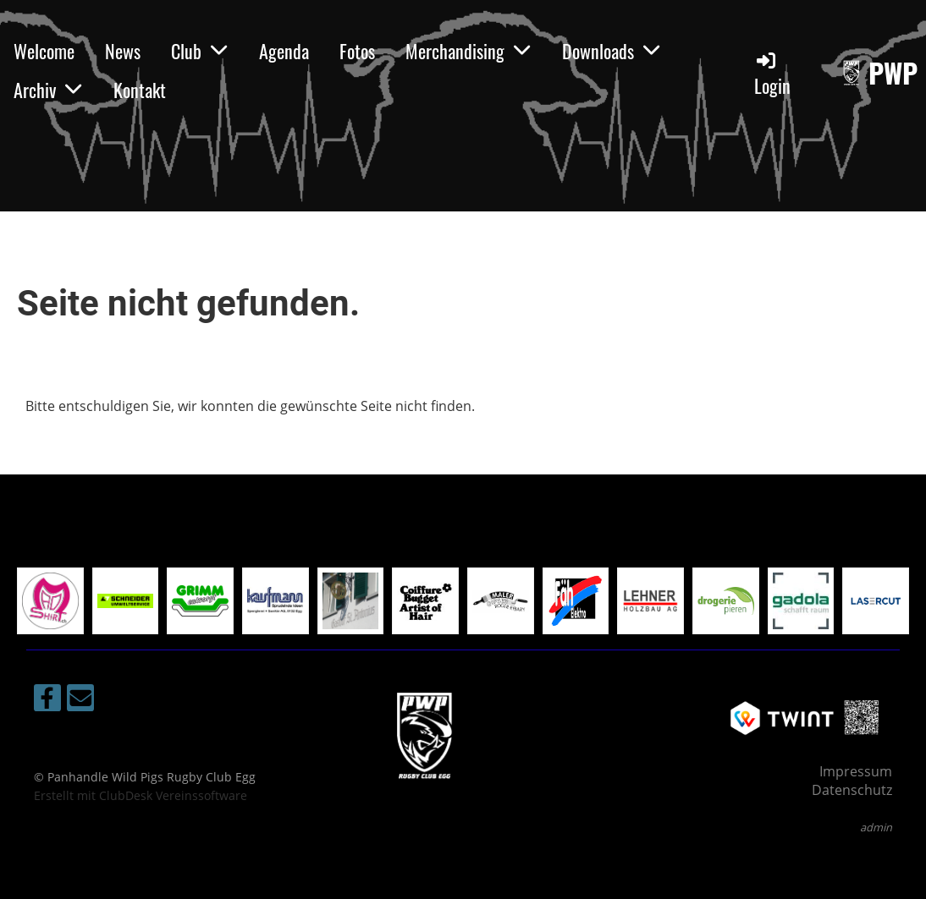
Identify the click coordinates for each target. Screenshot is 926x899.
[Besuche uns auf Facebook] (47, 700)
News (123, 50)
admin (876, 827)
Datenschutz (852, 790)
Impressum (855, 771)
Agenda (284, 50)
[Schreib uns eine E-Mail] (80, 700)
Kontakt (139, 89)
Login (772, 74)
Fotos (357, 50)
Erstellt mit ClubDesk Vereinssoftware (140, 795)
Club (200, 50)
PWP (893, 73)
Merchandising (468, 50)
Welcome (44, 50)
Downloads (611, 50)
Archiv (48, 89)
